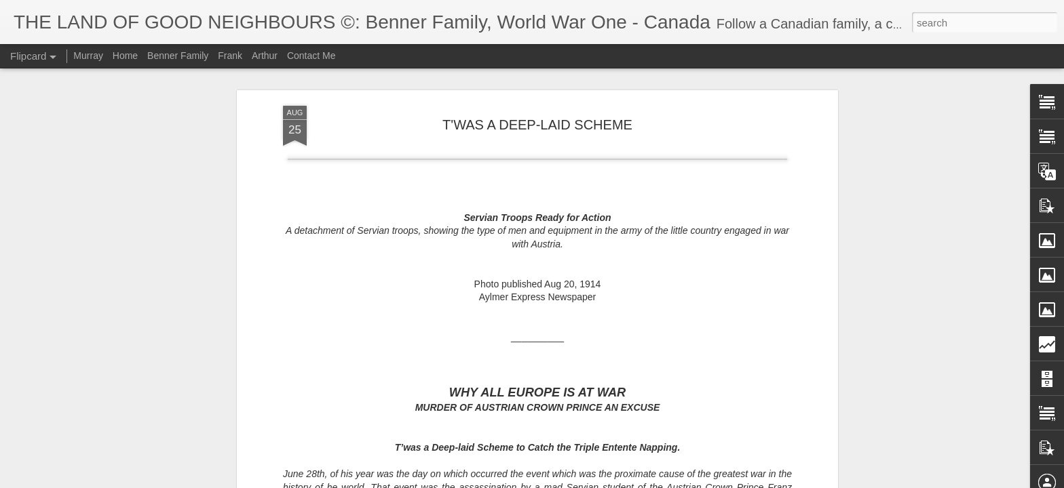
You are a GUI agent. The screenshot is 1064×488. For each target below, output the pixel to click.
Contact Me (311, 55)
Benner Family (177, 55)
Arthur (265, 55)
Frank (230, 55)
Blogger (560, 480)
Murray (88, 55)
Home (125, 55)
